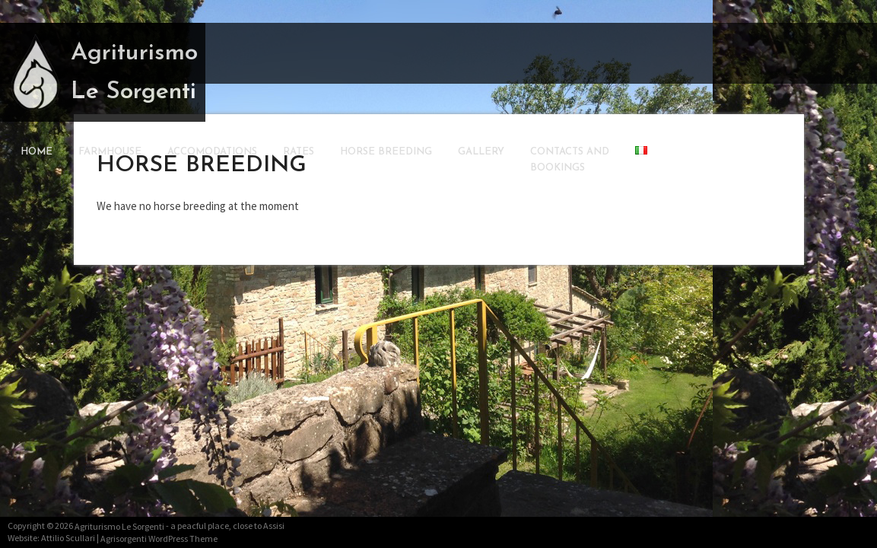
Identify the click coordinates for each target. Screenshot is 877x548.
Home (36, 152)
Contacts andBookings (569, 160)
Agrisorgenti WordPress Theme (159, 538)
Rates (298, 152)
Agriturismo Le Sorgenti (134, 72)
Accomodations (212, 152)
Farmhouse (109, 152)
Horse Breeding (386, 152)
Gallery (481, 152)
